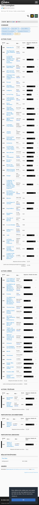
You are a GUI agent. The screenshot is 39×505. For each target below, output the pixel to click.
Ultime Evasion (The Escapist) (11, 170)
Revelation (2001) (10, 214)
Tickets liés (35, 472)
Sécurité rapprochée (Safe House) (10, 109)
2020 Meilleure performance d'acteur (17, 469)
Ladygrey (9, 90)
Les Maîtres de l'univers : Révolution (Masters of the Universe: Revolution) (11, 287)
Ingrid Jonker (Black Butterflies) (10, 119)
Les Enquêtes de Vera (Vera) (11, 347)
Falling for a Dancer (10, 230)
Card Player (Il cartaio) (10, 203)
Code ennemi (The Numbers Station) (11, 99)
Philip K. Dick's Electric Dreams (11, 312)
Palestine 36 (10, 47)
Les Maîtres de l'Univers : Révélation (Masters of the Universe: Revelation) (11, 300)
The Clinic (4, 458)
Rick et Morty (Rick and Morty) (10, 324)
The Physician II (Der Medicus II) (11, 52)
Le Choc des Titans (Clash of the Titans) (10, 148)
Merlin (8, 351)
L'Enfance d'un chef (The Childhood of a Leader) (11, 76)
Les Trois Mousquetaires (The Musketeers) (11, 318)
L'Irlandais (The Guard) (10, 125)
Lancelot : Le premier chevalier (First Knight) (10, 248)
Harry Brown (10, 152)
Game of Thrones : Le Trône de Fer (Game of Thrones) (10, 337)
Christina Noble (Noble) (10, 86)
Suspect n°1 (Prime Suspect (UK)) (10, 376)
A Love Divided (11, 225)
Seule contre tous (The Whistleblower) (11, 138)
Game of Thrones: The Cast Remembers (10, 444)
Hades (33, 469)
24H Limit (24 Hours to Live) (11, 71)
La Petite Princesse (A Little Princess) (10, 241)
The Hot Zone (10, 307)
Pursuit (9, 82)
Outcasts (9, 343)
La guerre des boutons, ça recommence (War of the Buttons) (10, 256)
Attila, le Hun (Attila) (10, 367)
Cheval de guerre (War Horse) (10, 114)
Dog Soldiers (10, 208)
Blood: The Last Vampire (10, 165)
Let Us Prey (10, 94)
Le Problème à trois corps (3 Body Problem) (11, 280)
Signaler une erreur (28, 472)
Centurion (9, 143)
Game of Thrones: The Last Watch (9, 424)
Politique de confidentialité (6, 503)
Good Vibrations (9, 104)
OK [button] (23, 499)
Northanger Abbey (10, 398)
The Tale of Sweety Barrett (10, 219)
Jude (8, 235)
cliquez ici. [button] (14, 496)
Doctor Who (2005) (10, 363)
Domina (9, 294)
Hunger (9, 175)
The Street (10, 355)
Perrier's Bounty (9, 160)
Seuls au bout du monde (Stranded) (10, 404)
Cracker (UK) (10, 371)
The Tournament (10, 156)
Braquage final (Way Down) (11, 67)
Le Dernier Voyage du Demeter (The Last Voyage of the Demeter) (11, 59)
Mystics (9, 198)
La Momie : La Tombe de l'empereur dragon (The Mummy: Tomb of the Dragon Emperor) (11, 184)
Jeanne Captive (9, 132)
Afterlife (9, 359)
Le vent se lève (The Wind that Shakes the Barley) (11, 192)
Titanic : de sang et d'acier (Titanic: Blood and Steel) (11, 330)
